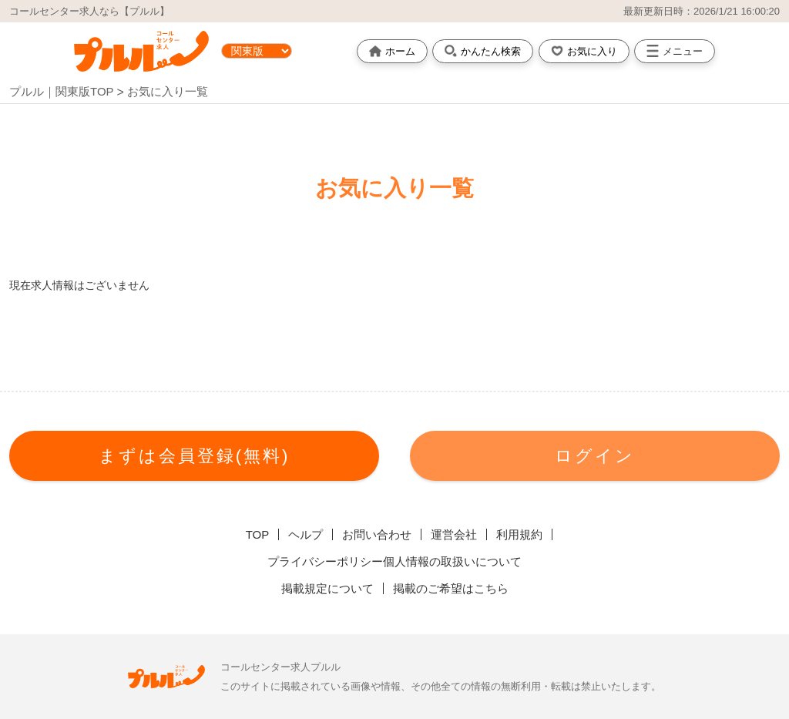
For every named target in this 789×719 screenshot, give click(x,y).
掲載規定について (327, 588)
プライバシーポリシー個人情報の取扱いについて (394, 561)
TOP (258, 534)
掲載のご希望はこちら (451, 588)
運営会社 (454, 534)
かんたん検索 (483, 51)
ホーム (392, 51)
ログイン (595, 455)
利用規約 (519, 534)
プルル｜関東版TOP (61, 91)
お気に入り (584, 51)
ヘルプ (305, 534)
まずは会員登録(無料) (194, 455)
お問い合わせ (376, 534)
